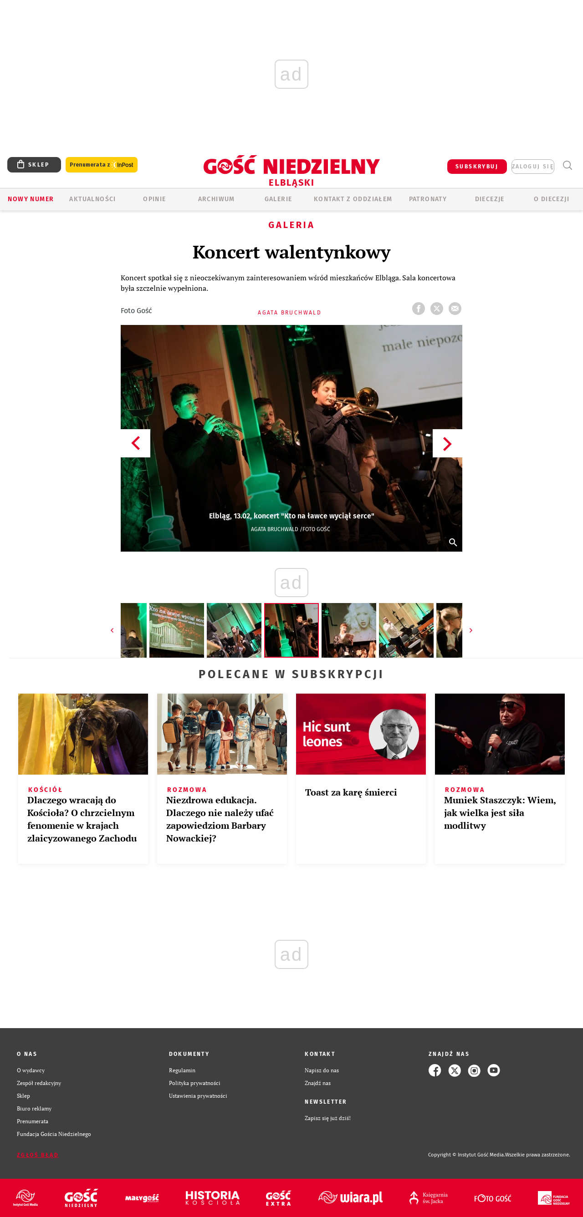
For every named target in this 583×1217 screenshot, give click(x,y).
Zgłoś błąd (38, 1155)
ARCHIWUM (216, 199)
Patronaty (428, 199)
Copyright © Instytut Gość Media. (466, 1155)
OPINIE (154, 199)
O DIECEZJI (551, 199)
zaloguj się (533, 166)
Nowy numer (31, 199)
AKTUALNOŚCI (92, 199)
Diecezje (490, 199)
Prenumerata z (101, 165)
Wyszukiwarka (567, 165)
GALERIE (278, 199)
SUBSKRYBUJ (476, 166)
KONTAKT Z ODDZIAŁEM (353, 199)
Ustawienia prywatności (198, 1095)
